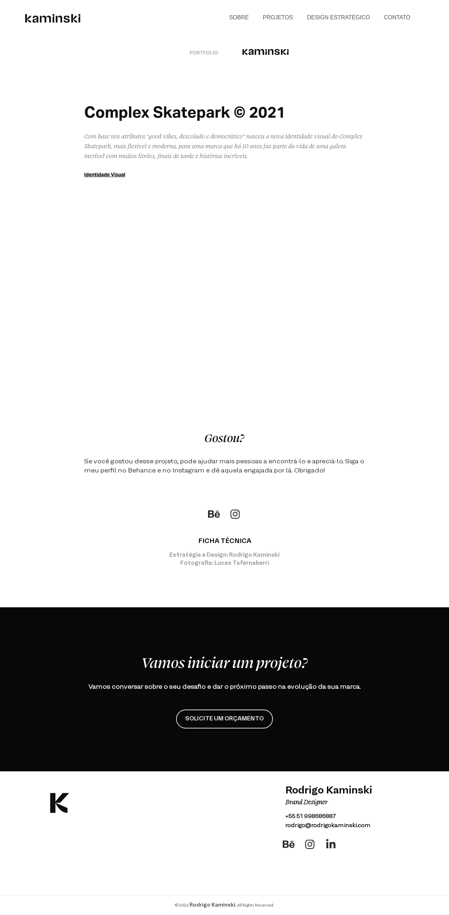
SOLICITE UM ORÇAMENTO (224, 719)
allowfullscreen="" (224, 224)
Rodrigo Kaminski (212, 905)
